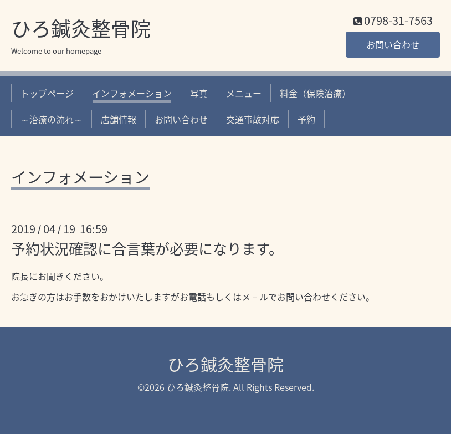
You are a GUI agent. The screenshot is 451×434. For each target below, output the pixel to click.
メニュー (244, 93)
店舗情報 (118, 119)
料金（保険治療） (315, 93)
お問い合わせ (392, 44)
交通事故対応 (252, 119)
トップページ (47, 93)
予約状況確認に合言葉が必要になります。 (147, 248)
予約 (306, 119)
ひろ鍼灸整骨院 (81, 28)
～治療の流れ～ (51, 119)
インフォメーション (132, 93)
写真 (199, 93)
